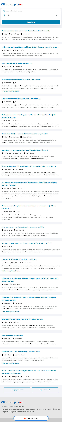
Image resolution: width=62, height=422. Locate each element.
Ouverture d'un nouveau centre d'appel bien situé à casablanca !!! (25, 150)
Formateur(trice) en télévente (12, 335)
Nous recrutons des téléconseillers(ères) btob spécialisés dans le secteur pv (29, 166)
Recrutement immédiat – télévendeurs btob (17, 63)
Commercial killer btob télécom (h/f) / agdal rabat (19, 259)
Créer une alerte (31, 418)
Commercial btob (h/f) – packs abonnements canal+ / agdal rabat (25, 134)
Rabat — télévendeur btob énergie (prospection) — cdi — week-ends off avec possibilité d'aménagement (29, 372)
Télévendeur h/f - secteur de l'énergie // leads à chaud (21, 351)
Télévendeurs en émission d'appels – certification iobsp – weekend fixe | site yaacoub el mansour (29, 116)
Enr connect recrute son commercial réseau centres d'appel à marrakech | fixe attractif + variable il (29, 183)
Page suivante (45, 390)
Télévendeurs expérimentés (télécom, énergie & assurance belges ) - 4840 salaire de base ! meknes (30, 279)
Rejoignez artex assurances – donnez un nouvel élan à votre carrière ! (26, 243)
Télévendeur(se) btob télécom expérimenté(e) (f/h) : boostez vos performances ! (30, 47)
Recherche (31, 22)
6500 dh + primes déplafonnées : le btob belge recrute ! (21, 79)
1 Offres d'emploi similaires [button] (10, 91)
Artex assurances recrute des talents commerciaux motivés (23, 227)
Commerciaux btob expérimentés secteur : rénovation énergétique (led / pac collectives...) (29, 207)
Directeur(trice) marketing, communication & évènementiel (22, 319)
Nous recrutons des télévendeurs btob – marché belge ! (21, 99)
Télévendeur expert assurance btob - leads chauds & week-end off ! (26, 31)
